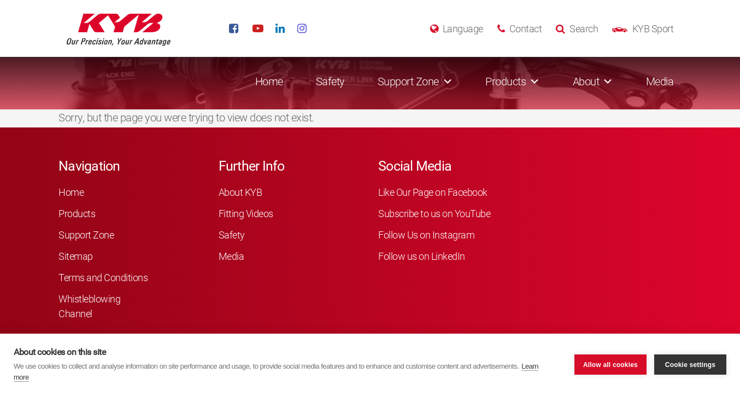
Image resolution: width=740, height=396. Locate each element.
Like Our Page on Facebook (433, 192)
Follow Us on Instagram (426, 235)
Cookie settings (690, 365)
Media (660, 81)
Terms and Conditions (103, 277)
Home (269, 81)
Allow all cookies (610, 365)
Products (76, 213)
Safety (330, 81)
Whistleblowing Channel (89, 306)
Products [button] (505, 81)
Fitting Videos (246, 213)
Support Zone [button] (408, 81)
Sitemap (75, 256)
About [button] (586, 81)
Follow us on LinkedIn (421, 256)
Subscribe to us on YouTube (434, 213)
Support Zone (86, 235)
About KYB (240, 192)
